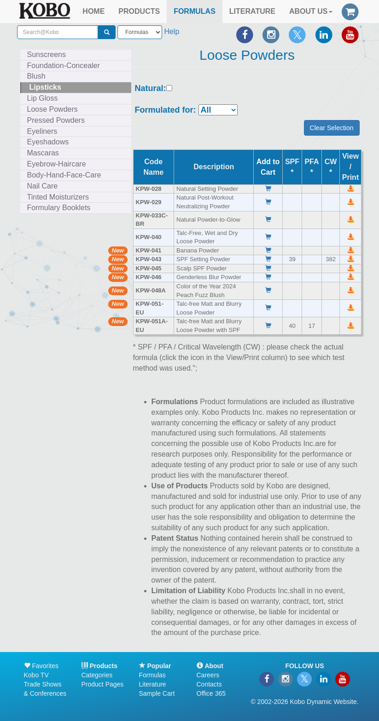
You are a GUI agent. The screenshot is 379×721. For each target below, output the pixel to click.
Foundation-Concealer (63, 65)
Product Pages (103, 684)
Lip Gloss (42, 98)
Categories (97, 675)
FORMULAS (195, 11)
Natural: (150, 88)
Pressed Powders (56, 120)
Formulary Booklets (59, 208)
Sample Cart (157, 693)
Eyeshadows (48, 142)
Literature (152, 684)
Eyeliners (42, 131)
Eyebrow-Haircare (56, 164)
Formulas (152, 675)
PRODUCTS (139, 11)
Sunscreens (46, 54)
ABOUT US (310, 11)
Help (171, 31)
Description (213, 167)
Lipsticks (45, 87)
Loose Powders (52, 109)
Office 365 (211, 693)
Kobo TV (36, 675)
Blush (36, 76)
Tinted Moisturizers (58, 197)
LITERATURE (252, 11)
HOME (93, 11)
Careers (208, 675)
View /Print (350, 166)
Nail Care (42, 186)
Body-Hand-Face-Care (64, 175)
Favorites (41, 666)
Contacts (209, 684)
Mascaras (43, 153)
